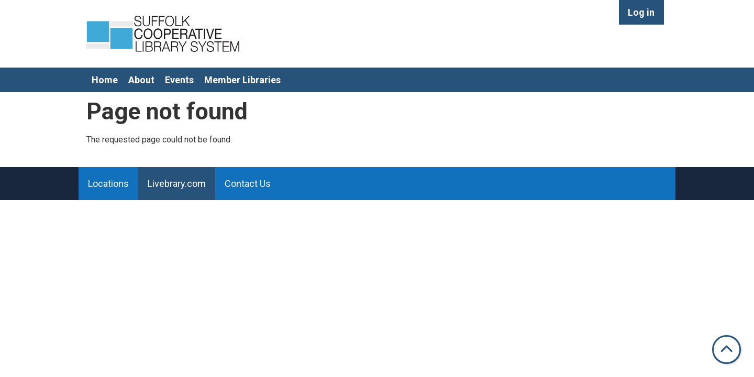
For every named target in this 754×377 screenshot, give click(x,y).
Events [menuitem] (179, 79)
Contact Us (248, 183)
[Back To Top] (726, 349)
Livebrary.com (177, 183)
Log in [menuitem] (641, 12)
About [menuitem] (141, 79)
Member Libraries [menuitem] (242, 79)
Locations (108, 183)
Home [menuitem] (105, 79)
